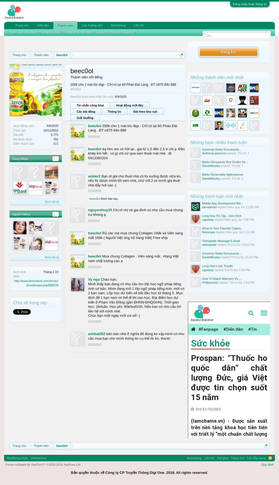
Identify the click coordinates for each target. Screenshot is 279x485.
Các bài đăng (86, 111)
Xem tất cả (52, 201)
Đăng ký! (228, 51)
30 (55, 158)
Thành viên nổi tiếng (22, 32)
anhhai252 (96, 334)
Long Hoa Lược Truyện (217, 266)
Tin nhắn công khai (90, 105)
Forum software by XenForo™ (43, 464)
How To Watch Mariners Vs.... (221, 278)
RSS (270, 458)
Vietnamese (38, 458)
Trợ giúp (222, 458)
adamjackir (209, 244)
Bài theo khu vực (145, 111)
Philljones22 (210, 282)
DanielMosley (211, 165)
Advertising (118, 25)
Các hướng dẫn (92, 25)
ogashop (208, 219)
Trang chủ (22, 25)
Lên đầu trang (256, 458)
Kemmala (208, 232)
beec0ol (94, 126)
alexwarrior (209, 207)
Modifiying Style (17, 458)
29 (55, 214)
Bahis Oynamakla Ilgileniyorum (222, 174)
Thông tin (114, 111)
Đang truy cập (51, 32)
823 (55, 143)
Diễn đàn (43, 25)
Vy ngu (94, 279)
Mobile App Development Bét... (222, 203)
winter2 (94, 176)
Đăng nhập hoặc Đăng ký (250, 4)
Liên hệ (139, 25)
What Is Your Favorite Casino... (223, 228)
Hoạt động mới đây (129, 105)
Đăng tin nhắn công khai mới (116, 32)
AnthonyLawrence (214, 153)
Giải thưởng (85, 117)
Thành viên (65, 25)
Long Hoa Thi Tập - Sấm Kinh (222, 215)
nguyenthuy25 (100, 210)
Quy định (267, 464)
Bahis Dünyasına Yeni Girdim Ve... (225, 162)
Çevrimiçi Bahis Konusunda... (221, 149)
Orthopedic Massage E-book (221, 240)
